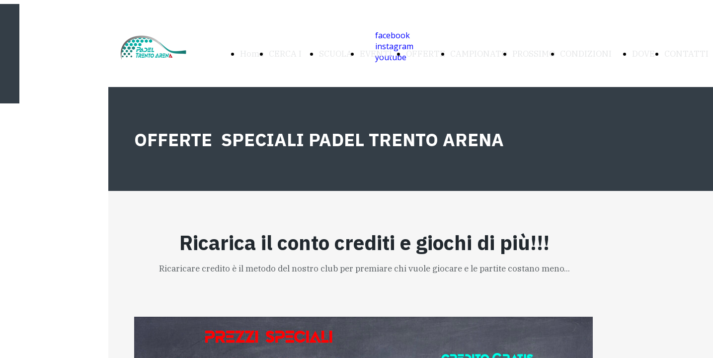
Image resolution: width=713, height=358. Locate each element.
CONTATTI (686, 53)
